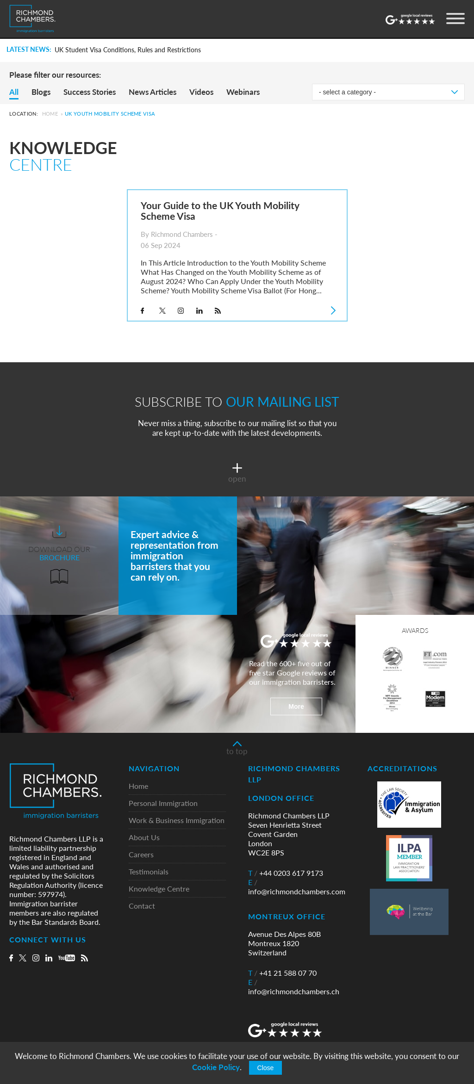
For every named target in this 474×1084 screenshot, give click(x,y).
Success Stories (89, 92)
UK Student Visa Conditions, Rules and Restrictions (128, 50)
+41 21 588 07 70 (282, 973)
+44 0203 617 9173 (285, 873)
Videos (201, 92)
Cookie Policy (216, 1067)
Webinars (243, 92)
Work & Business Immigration (177, 820)
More (296, 706)
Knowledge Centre (159, 889)
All (14, 92)
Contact (142, 906)
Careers (141, 855)
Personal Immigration (163, 803)
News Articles (152, 92)
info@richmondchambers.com (296, 887)
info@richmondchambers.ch (293, 987)
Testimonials (148, 872)
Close (265, 1068)
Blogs (40, 92)
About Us (144, 837)
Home (50, 113)
